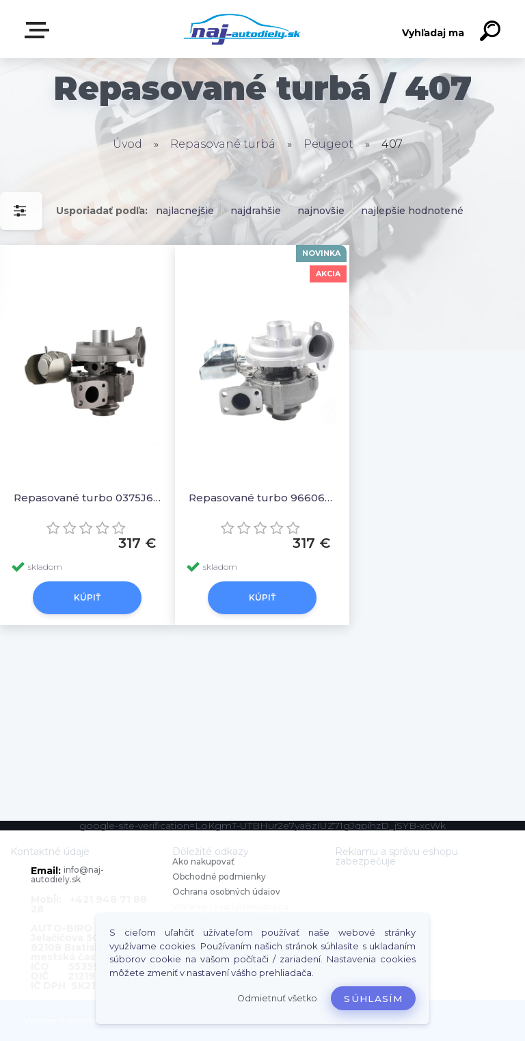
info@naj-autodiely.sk (67, 874)
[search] (492, 33)
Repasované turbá (222, 143)
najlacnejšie (185, 211)
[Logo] (242, 29)
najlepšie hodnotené (412, 211)
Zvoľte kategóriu (39, 30)
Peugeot (328, 143)
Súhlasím (373, 998)
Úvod (127, 143)
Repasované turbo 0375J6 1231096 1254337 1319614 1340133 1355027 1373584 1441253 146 (87, 497)
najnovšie (321, 211)
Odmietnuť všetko (277, 998)
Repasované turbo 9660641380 (262, 497)
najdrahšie (255, 211)
